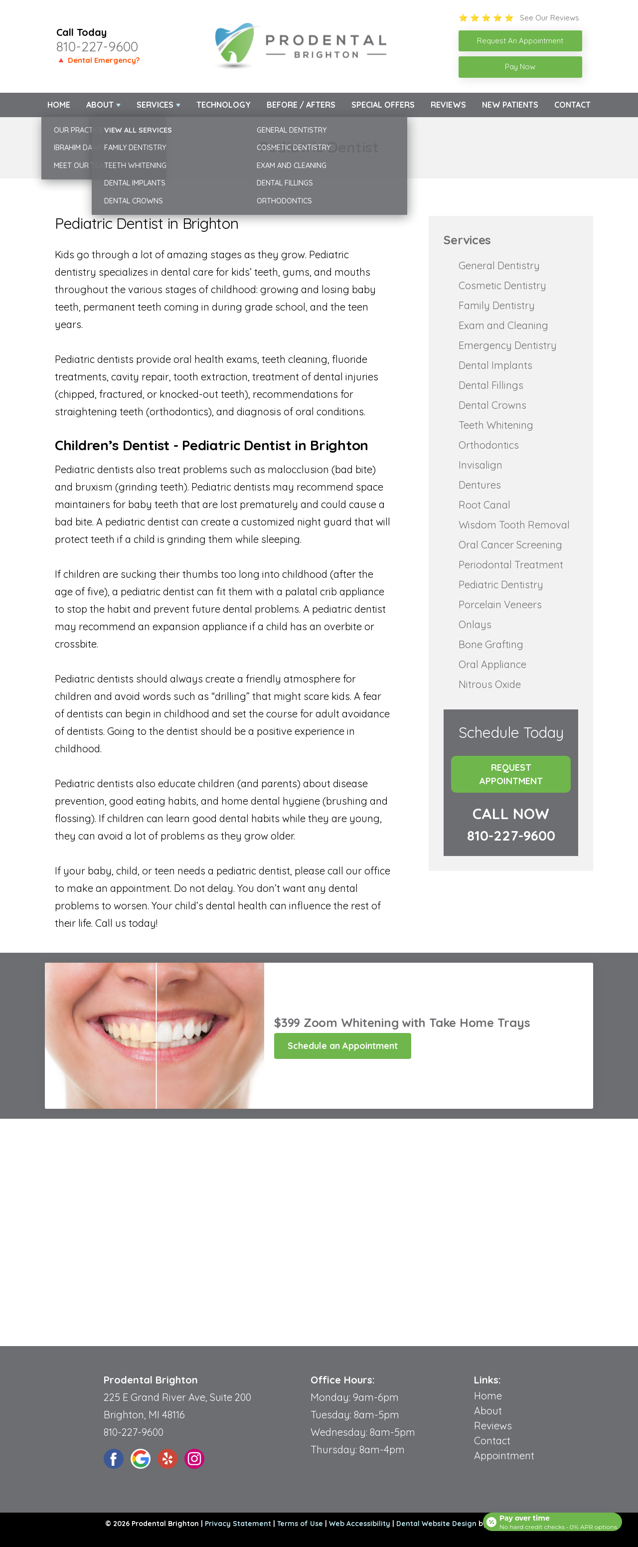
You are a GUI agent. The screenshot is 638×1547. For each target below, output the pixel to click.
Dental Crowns (492, 405)
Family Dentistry (497, 305)
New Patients (510, 105)
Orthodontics (489, 445)
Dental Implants (495, 365)
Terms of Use (300, 1523)
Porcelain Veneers (500, 604)
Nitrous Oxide (490, 684)
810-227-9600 (97, 46)
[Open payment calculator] (550, 1518)
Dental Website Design (436, 1523)
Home (58, 105)
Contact (572, 105)
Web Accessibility (359, 1523)
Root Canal (484, 505)
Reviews (448, 105)
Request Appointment (511, 774)
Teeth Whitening (496, 425)
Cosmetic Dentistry (502, 285)
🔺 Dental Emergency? (98, 60)
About (100, 105)
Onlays (475, 624)
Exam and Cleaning (503, 325)
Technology (223, 105)
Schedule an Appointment (343, 1045)
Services (155, 105)
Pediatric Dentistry (501, 584)
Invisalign (480, 465)
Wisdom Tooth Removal (514, 524)
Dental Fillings (491, 385)
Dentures (480, 485)
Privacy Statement (238, 1523)
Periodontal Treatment (511, 564)
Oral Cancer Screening (510, 544)
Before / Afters (301, 105)
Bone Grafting (491, 644)
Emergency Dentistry (508, 345)
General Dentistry (499, 265)
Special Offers (383, 105)
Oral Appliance (492, 664)
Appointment (504, 1455)
